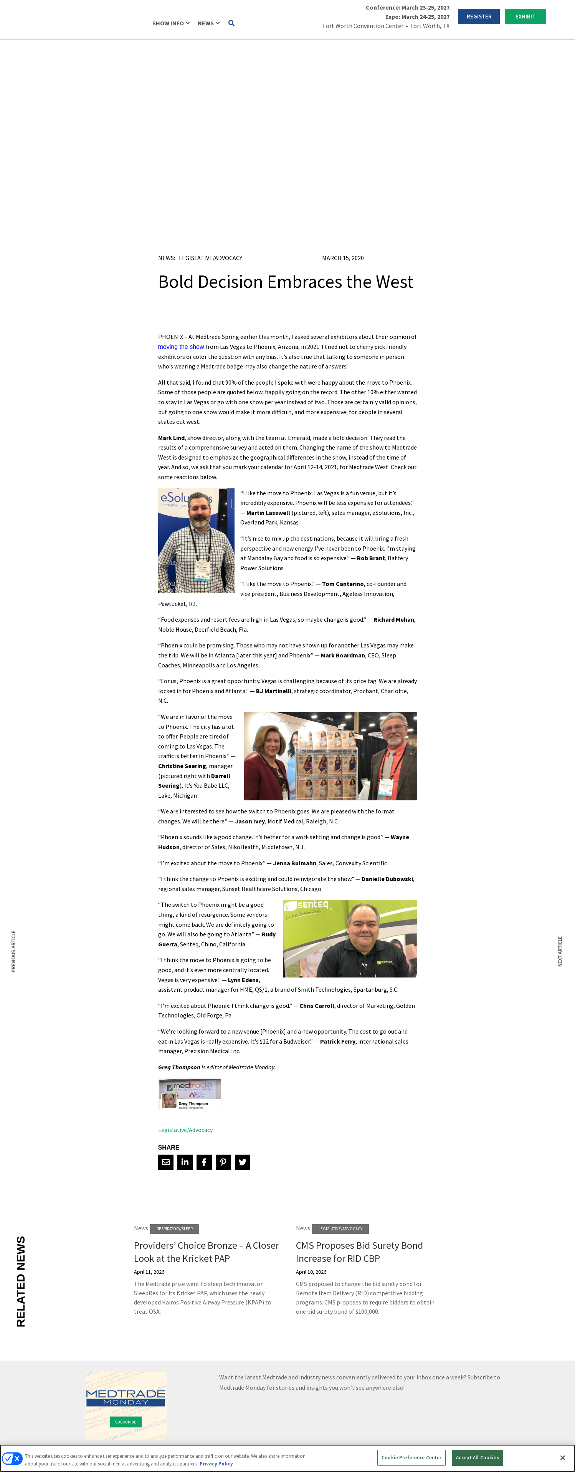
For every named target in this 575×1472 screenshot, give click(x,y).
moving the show (181, 152)
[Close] (562, 1457)
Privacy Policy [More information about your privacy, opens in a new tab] (216, 1463)
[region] (287, 1458)
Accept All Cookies (477, 1457)
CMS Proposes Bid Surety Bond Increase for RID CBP (359, 1056)
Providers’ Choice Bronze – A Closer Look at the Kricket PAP (206, 1056)
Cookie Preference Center (411, 1457)
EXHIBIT (525, 16)
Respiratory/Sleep (175, 1033)
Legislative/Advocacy (210, 63)
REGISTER (479, 16)
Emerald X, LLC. (445, 1422)
